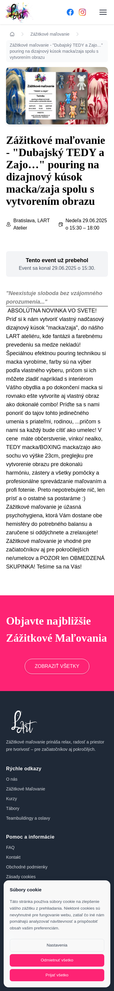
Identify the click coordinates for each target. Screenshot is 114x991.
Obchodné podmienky (26, 866)
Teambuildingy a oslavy (28, 818)
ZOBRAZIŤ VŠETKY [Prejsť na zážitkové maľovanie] (57, 666)
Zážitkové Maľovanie (25, 788)
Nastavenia (57, 945)
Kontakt (13, 857)
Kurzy (11, 798)
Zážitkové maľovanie (50, 34)
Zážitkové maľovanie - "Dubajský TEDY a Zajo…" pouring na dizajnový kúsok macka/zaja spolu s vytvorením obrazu (56, 51)
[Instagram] (82, 12)
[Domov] (27, 12)
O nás (11, 779)
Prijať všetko (57, 975)
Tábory (12, 808)
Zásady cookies (21, 876)
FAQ (10, 847)
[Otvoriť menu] (103, 12)
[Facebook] (70, 12)
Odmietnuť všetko (57, 960)
